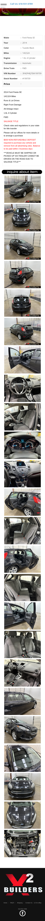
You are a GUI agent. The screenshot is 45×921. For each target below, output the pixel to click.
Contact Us (28, 902)
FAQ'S (12, 902)
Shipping (19, 902)
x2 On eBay (37, 902)
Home (5, 902)
